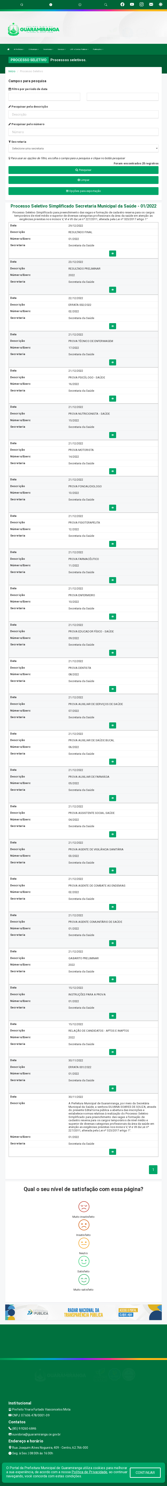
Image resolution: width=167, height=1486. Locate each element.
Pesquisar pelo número (26, 124)
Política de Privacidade (89, 1472)
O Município (34, 49)
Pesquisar (83, 170)
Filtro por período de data (27, 89)
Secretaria (17, 141)
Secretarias (48, 49)
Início (11, 71)
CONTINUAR (145, 1473)
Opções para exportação (83, 191)
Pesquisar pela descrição (28, 106)
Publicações (98, 49)
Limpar (84, 180)
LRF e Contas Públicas (79, 49)
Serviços (62, 49)
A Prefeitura (19, 49)
